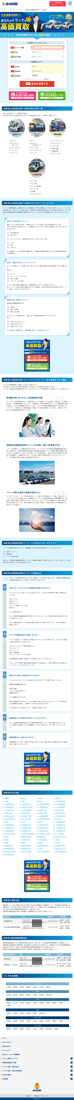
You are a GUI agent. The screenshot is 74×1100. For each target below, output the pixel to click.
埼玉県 (28, 995)
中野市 (57, 843)
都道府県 (18, 76)
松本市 (40, 848)
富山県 (15, 1003)
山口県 (35, 1021)
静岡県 (55, 1003)
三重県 (9, 1005)
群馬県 (22, 995)
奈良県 (35, 1013)
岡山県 (22, 1021)
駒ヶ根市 (58, 819)
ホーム (4, 1038)
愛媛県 (55, 1021)
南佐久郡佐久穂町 (44, 851)
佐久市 (23, 822)
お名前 (17, 66)
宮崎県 (41, 1029)
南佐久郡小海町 (26, 851)
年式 (16, 52)
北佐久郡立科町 (26, 819)
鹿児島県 (49, 1029)
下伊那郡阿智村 (60, 822)
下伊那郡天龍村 (43, 828)
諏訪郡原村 (41, 837)
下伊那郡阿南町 (9, 825)
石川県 (22, 1003)
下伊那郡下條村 (60, 825)
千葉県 (35, 995)
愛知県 (61, 1003)
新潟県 (9, 1003)
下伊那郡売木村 (26, 825)
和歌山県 (42, 1013)
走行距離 (18, 57)
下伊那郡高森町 (26, 828)
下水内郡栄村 (59, 834)
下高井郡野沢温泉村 (27, 834)
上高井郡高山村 (43, 807)
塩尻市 (40, 822)
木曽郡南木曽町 (60, 813)
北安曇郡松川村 (60, 816)
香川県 (48, 1021)
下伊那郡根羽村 (9, 831)
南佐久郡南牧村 (9, 854)
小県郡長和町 (42, 840)
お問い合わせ (6, 1046)
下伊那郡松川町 (43, 831)
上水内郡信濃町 (26, 810)
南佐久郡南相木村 (61, 851)
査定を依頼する (37, 83)
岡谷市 (40, 801)
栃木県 (15, 995)
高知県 (61, 1021)
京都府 (15, 1013)
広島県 (28, 1021)
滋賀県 (9, 1013)
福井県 (28, 1003)
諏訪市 (6, 840)
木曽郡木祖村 (42, 813)
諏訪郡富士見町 (60, 837)
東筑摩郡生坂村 (43, 846)
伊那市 (57, 798)
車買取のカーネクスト (41, 1096)
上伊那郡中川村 (26, 804)
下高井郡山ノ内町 (44, 834)
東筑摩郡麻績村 (60, 846)
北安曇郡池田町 (9, 816)
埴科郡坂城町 (8, 846)
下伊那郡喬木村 (9, 828)
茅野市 (6, 843)
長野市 (40, 843)
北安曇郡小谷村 (26, 816)
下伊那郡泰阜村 (60, 831)
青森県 (15, 987)
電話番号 (18, 71)
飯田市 (23, 798)
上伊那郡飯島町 (60, 801)
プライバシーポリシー (37, 79)
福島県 (48, 987)
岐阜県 (48, 1003)
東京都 (41, 995)
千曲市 (57, 840)
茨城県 (9, 995)
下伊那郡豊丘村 (60, 828)
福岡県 (9, 1029)
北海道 (9, 987)
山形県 (41, 987)
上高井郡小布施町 (27, 807)
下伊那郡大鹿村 (43, 825)
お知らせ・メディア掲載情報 (11, 1054)
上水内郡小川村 (9, 810)
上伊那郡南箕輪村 (44, 804)
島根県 (15, 1021)
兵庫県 (28, 1013)
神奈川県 (49, 995)
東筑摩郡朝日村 (26, 846)
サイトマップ (6, 1050)
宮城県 (28, 987)
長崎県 (22, 1029)
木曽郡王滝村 (59, 810)
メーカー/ (19, 47)
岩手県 (22, 987)
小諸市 (6, 822)
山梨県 (35, 1003)
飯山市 (40, 798)
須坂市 (6, 837)
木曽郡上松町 (42, 810)
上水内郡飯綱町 (60, 807)
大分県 (35, 1029)
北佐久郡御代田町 (44, 819)
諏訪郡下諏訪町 (26, 837)
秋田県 (35, 987)
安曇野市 (7, 798)
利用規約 (27, 79)
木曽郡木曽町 (25, 813)
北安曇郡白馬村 (43, 816)
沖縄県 (56, 1029)
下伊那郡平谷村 (26, 831)
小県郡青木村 (25, 840)
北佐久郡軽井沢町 (10, 819)
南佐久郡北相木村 (10, 851)
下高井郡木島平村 (10, 834)
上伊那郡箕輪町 (60, 804)
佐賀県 (15, 1029)
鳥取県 (9, 1021)
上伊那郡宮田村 (9, 807)
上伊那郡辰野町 (9, 804)
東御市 (23, 843)
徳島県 (41, 1021)
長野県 (41, 1003)
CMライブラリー (7, 1042)
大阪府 (22, 1013)
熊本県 (28, 1029)
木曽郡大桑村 (8, 813)
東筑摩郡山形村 (26, 848)
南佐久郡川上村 (60, 848)
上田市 (6, 801)
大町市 (23, 801)
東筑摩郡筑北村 (9, 848)
